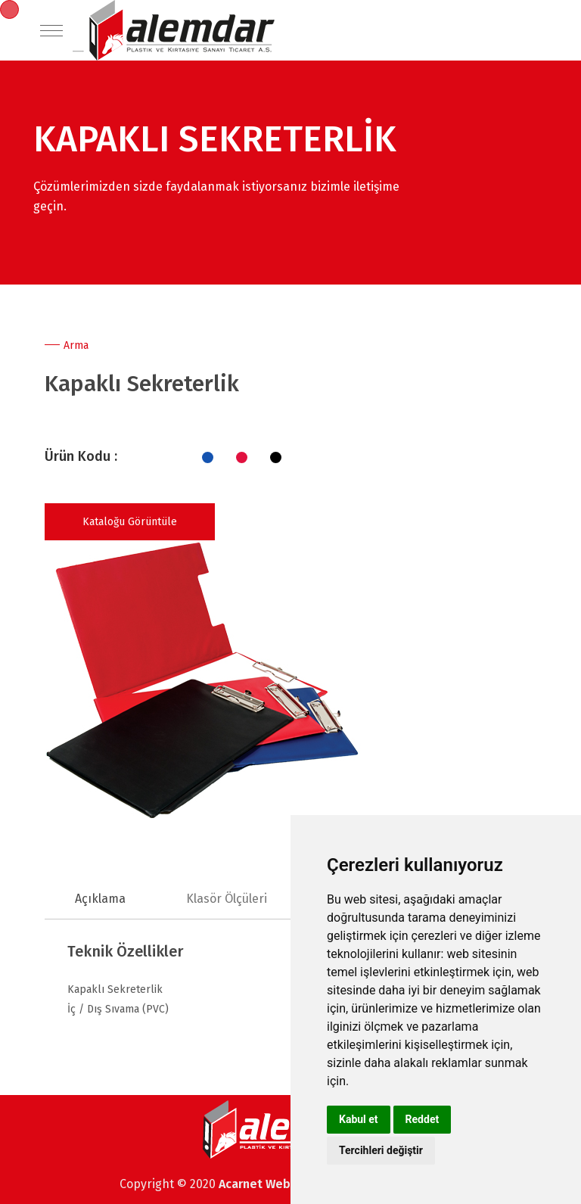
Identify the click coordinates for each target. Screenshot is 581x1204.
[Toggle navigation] (51, 30)
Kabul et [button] (358, 1119)
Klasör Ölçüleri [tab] (226, 898)
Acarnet (242, 1184)
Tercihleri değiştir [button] (381, 1150)
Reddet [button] (422, 1119)
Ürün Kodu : (81, 456)
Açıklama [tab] (100, 898)
